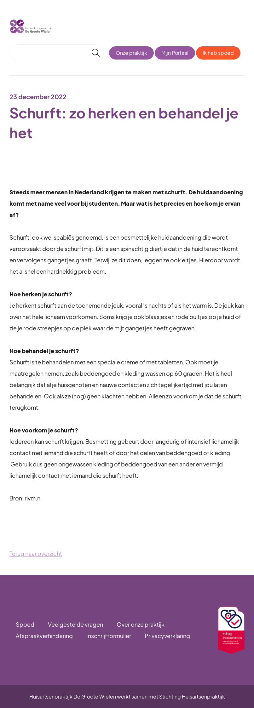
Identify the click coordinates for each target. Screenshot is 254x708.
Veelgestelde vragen (75, 624)
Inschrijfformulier (108, 635)
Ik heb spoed (218, 52)
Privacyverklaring (167, 635)
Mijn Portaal (174, 52)
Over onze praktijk (141, 624)
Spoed (25, 624)
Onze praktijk (131, 52)
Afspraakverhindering (44, 635)
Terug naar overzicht (35, 553)
